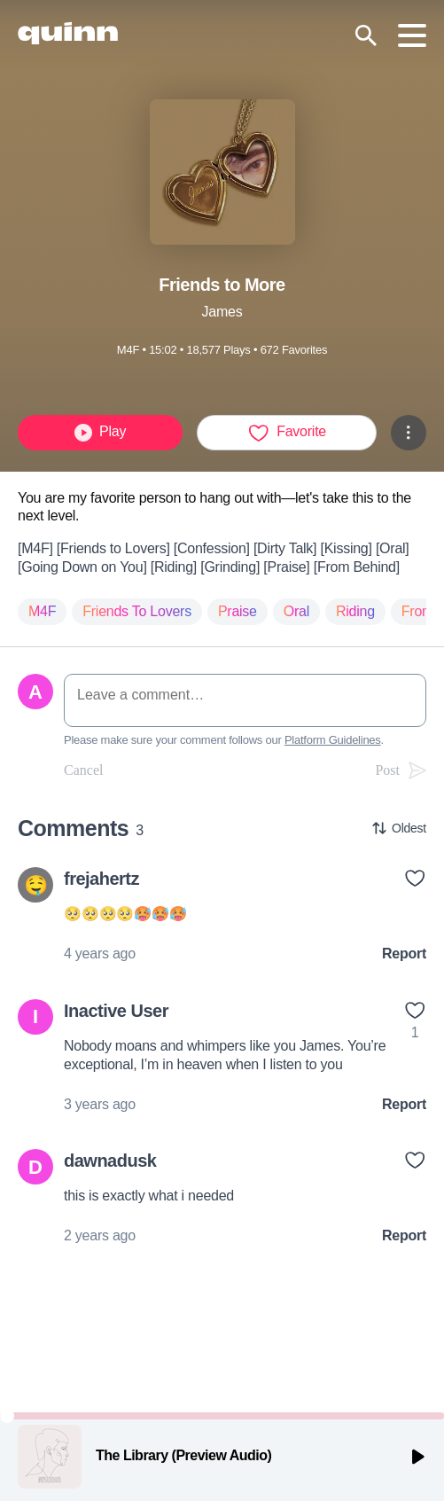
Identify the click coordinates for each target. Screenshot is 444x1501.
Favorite (286, 432)
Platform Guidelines (332, 740)
